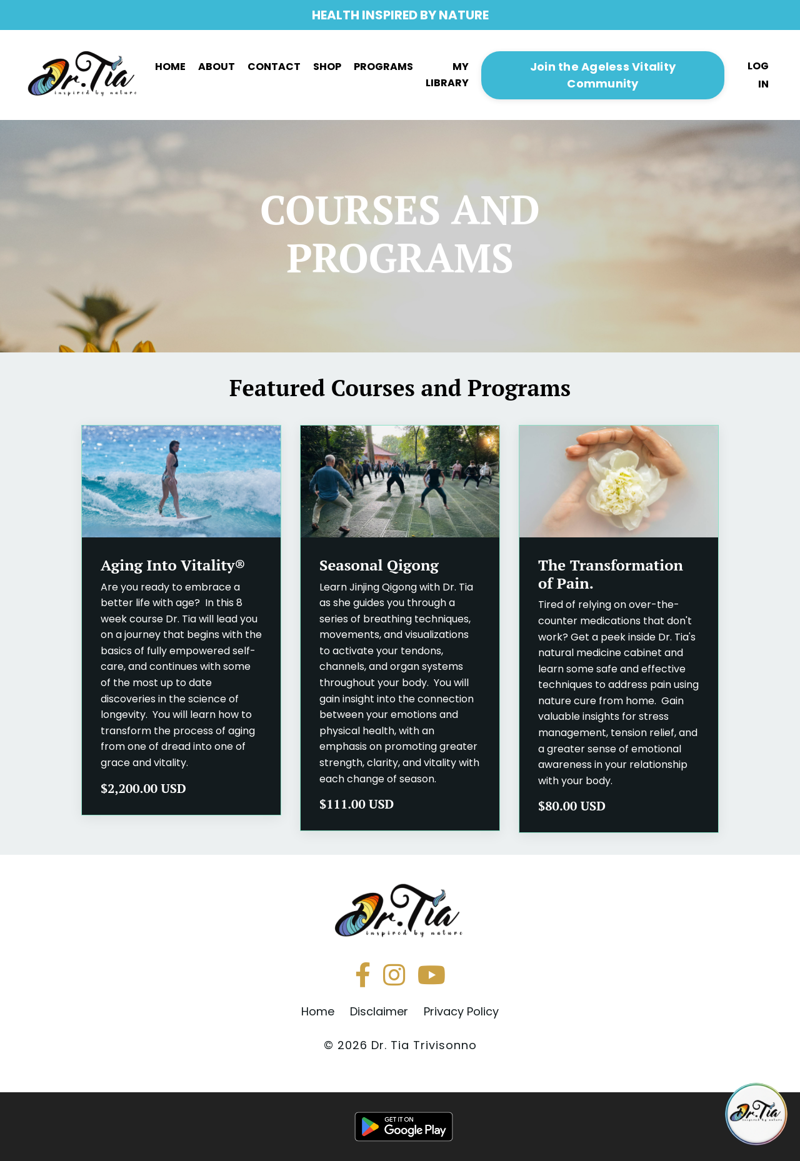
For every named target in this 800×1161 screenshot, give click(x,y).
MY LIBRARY (447, 74)
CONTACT (274, 66)
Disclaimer (379, 1011)
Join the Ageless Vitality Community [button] (603, 75)
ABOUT (216, 66)
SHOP (327, 66)
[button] (603, 74)
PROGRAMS (383, 66)
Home (317, 1011)
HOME (170, 66)
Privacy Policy (461, 1011)
